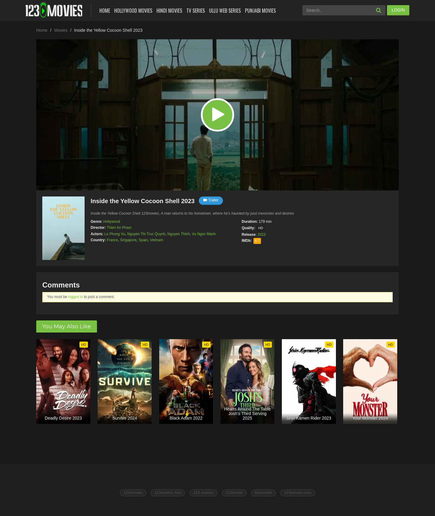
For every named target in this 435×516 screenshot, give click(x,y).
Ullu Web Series (225, 10)
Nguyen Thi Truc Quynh (146, 234)
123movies (133, 493)
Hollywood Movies (133, 10)
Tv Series (195, 10)
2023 (262, 234)
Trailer (211, 200)
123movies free (167, 493)
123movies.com (297, 493)
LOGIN (398, 10)
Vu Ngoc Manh (204, 234)
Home (104, 10)
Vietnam (156, 240)
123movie (234, 493)
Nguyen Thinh (178, 234)
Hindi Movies (169, 10)
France (112, 240)
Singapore (128, 240)
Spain (143, 240)
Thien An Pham (119, 228)
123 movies (203, 493)
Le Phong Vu (114, 234)
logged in (75, 297)
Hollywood (111, 221)
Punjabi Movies (260, 10)
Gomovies (263, 493)
